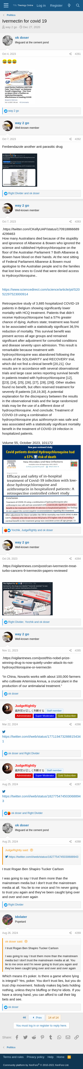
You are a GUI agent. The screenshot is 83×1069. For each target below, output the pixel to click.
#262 (78, 139)
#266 (78, 724)
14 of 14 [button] (53, 1017)
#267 (78, 784)
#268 (78, 841)
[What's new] (69, 5)
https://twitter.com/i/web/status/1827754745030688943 (41, 796)
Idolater (21, 917)
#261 (78, 54)
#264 (78, 558)
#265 (78, 650)
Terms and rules (13, 1057)
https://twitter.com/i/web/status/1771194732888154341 (41, 736)
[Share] (70, 54)
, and (32, 530)
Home (60, 1057)
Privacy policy (35, 1057)
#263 (78, 221)
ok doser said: (14, 941)
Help (51, 1057)
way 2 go (11, 27)
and (23, 193)
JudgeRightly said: (17, 850)
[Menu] (6, 5)
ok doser (22, 37)
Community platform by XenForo (36, 1065)
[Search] (77, 5)
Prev (36, 1017)
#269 (78, 933)
